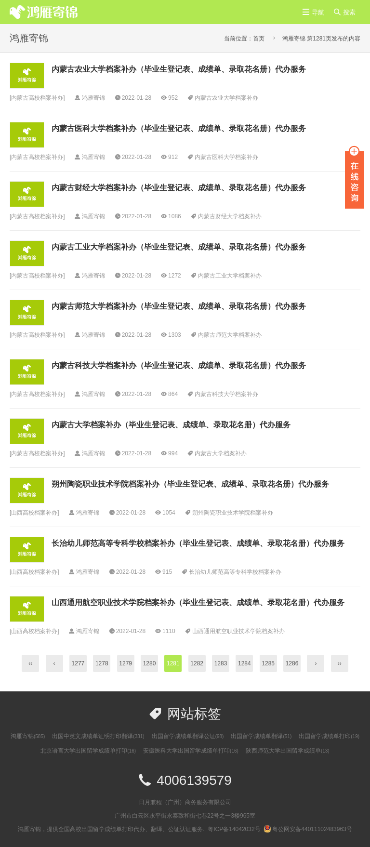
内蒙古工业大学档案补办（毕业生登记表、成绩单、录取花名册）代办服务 (179, 247)
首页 (258, 38)
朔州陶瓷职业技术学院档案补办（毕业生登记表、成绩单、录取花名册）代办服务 (190, 484)
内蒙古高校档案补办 (37, 97)
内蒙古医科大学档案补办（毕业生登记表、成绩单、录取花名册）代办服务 (179, 128)
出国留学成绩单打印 (329, 736)
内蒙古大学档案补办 (221, 453)
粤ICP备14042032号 (234, 829)
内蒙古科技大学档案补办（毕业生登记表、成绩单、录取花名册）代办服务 (179, 365)
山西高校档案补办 (34, 512)
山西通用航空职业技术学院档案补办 (238, 631)
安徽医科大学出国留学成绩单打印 (190, 750)
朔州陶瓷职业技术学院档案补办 (232, 512)
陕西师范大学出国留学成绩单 (288, 750)
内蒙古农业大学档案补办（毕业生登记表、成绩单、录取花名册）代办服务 (179, 69)
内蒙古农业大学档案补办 (226, 97)
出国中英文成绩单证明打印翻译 (98, 736)
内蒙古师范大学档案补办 (230, 334)
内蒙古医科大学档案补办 (226, 157)
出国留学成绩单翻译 (261, 736)
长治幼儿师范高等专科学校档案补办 (235, 572)
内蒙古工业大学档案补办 (230, 275)
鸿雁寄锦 (28, 736)
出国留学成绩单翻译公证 (188, 736)
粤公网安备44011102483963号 (308, 829)
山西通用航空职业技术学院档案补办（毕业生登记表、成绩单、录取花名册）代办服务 (198, 602)
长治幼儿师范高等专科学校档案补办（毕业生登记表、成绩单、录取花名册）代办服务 (198, 543)
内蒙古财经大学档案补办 (230, 216)
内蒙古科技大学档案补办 (226, 394)
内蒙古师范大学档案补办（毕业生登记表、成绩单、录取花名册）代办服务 (179, 306)
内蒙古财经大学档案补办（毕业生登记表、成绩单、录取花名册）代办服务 (179, 188)
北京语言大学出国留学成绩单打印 (88, 750)
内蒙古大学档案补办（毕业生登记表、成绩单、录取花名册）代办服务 (171, 425)
